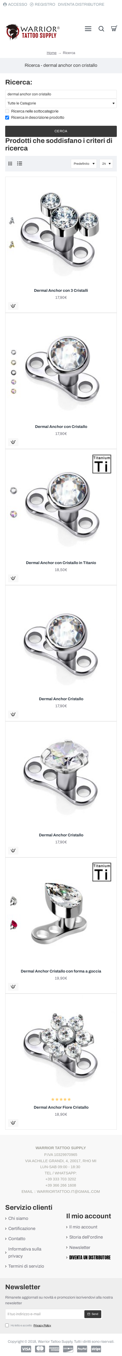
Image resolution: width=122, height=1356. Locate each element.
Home (52, 53)
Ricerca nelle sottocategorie (31, 111)
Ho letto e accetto (28, 1325)
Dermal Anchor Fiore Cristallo (61, 1107)
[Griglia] (10, 163)
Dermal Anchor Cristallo (61, 699)
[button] (13, 306)
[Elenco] (19, 163)
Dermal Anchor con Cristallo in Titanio (61, 563)
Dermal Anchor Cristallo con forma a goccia (61, 971)
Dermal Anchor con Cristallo (61, 427)
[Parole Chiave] (61, 94)
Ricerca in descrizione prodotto (34, 117)
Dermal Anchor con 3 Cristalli (61, 290)
